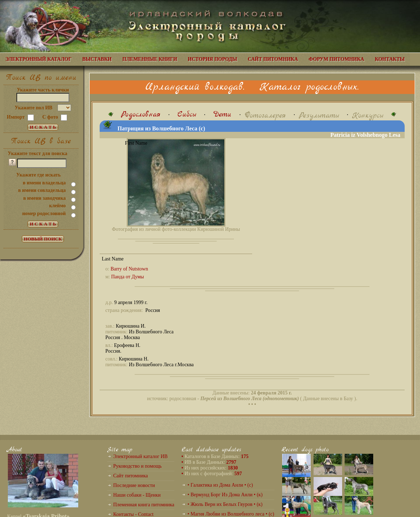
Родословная (140, 114)
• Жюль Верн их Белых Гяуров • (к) (225, 504)
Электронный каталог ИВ (140, 456)
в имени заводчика (44, 198)
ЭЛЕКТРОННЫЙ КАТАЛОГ (38, 59)
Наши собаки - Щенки (137, 495)
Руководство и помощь (137, 466)
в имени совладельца (42, 190)
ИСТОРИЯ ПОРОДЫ (212, 59)
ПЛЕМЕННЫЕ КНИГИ (149, 59)
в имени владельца (44, 182)
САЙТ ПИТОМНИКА (273, 59)
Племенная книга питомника (143, 504)
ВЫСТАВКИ (96, 59)
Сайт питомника (130, 475)
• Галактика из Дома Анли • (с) (220, 485)
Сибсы (187, 114)
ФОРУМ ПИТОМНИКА (336, 59)
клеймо (57, 205)
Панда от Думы (127, 276)
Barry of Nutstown (129, 269)
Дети (222, 114)
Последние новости (134, 485)
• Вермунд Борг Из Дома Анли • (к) (225, 494)
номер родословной (44, 213)
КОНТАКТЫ (390, 59)
